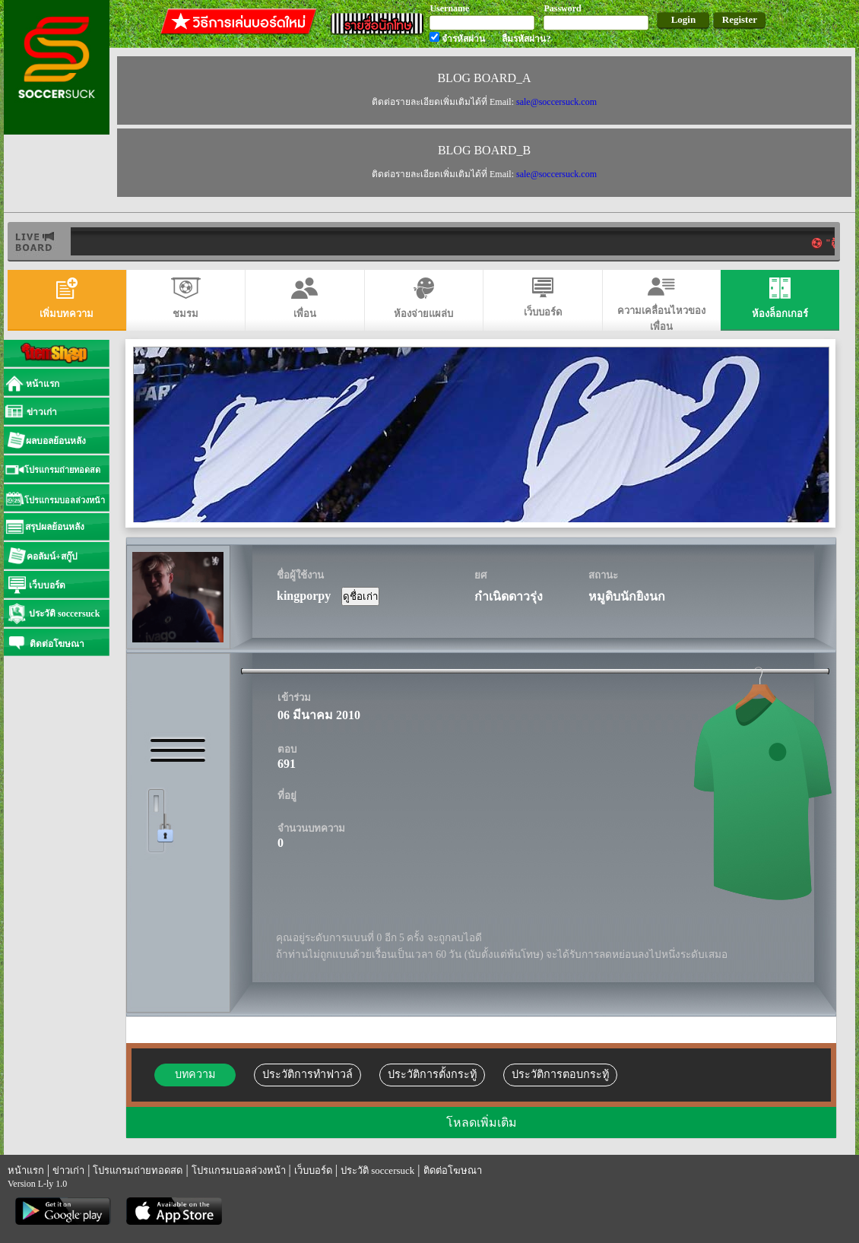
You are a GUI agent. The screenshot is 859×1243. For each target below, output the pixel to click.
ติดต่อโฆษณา (452, 1170)
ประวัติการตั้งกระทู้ (432, 1074)
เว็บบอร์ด (313, 1170)
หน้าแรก (26, 1170)
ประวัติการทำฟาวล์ (307, 1074)
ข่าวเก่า (68, 1170)
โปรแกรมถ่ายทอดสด (137, 1170)
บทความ (195, 1074)
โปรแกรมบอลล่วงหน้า (239, 1170)
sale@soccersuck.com (556, 102)
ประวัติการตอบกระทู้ (560, 1074)
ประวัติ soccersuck (377, 1170)
